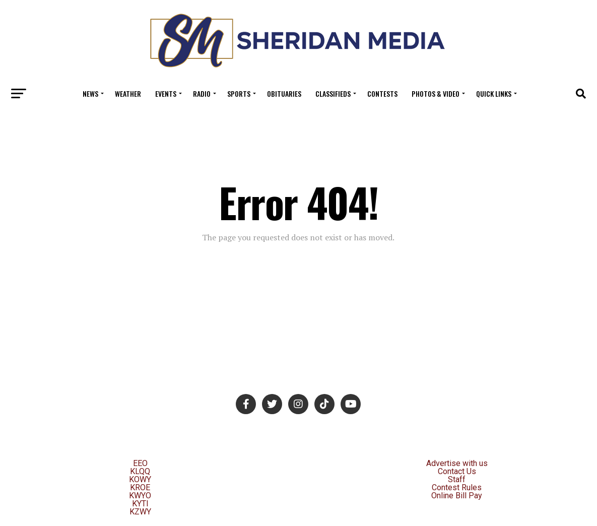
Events (165, 93)
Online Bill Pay (456, 495)
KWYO (140, 495)
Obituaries (284, 93)
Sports (238, 93)
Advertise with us (457, 463)
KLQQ (140, 471)
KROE (140, 487)
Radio (202, 93)
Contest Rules (457, 487)
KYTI (140, 503)
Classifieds (333, 93)
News (90, 93)
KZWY (140, 511)
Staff (457, 479)
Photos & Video (435, 93)
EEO (140, 463)
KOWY (140, 479)
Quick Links (493, 93)
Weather (128, 93)
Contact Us (457, 471)
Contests (382, 93)
